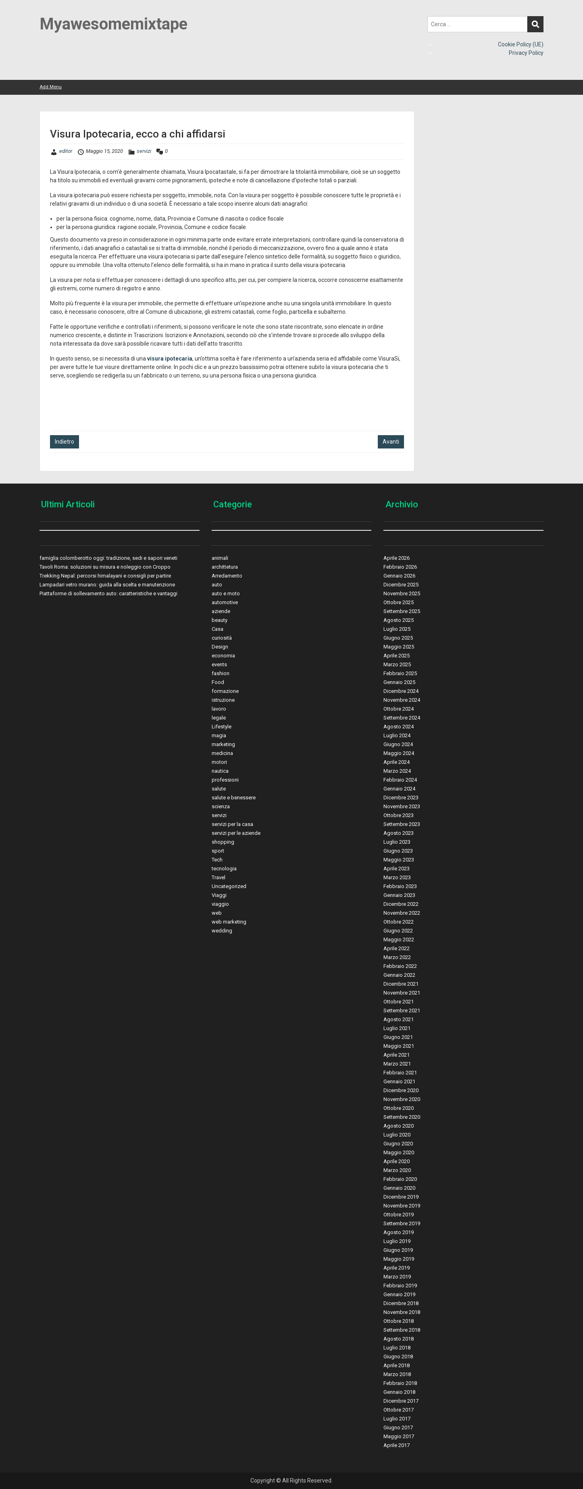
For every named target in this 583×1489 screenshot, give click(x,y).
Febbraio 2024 (400, 780)
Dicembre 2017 (401, 1401)
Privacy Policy (526, 53)
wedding (222, 931)
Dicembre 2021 (401, 984)
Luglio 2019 (396, 1241)
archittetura (225, 567)
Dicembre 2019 (401, 1197)
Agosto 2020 (398, 1126)
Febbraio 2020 (400, 1179)
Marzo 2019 (397, 1277)
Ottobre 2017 (398, 1410)
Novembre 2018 (401, 1312)
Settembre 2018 (401, 1330)
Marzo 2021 (397, 1064)
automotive (225, 602)
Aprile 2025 (396, 656)
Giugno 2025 (398, 638)
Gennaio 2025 (399, 682)
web (217, 913)
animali (220, 558)
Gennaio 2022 (399, 975)
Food (218, 682)
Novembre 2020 (401, 1099)
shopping (223, 842)
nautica (220, 771)
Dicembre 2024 (401, 691)
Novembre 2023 (401, 806)
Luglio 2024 (396, 735)
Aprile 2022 (396, 948)
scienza (221, 806)
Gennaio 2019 (399, 1294)
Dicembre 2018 (401, 1303)
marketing (223, 744)
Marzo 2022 (397, 957)
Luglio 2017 (396, 1419)
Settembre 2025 (401, 611)
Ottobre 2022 (398, 922)
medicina (222, 753)
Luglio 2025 (396, 629)
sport (218, 851)
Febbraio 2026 (400, 567)
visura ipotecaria (169, 358)
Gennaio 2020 (399, 1188)
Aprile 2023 (396, 868)
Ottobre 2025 (398, 602)
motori (219, 762)
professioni (225, 780)
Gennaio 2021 (399, 1081)
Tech (217, 860)
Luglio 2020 (396, 1135)
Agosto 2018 (398, 1339)
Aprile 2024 (396, 762)
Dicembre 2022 (401, 904)
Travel (218, 877)
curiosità (222, 638)
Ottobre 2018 (398, 1321)
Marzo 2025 (397, 664)
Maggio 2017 (398, 1436)
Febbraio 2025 (400, 673)
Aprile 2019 (396, 1268)
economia (223, 656)
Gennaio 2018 (399, 1392)
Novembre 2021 (401, 993)
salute (219, 789)
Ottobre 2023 (398, 815)
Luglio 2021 (396, 1028)
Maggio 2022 (398, 939)
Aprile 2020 (396, 1161)
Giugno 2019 (398, 1250)
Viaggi (219, 895)
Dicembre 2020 (401, 1090)
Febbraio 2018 (400, 1383)
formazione (225, 691)
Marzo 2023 (397, 877)
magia (219, 735)
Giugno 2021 (398, 1037)
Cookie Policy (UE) (520, 44)
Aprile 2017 (396, 1445)
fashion (220, 673)
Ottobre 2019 (398, 1215)
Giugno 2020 (398, 1144)
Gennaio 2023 (399, 895)
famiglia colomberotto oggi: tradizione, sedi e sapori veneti (108, 558)
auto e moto (226, 593)
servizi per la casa (232, 824)
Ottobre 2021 (398, 1002)
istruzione (223, 700)
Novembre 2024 (401, 700)
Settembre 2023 (401, 824)
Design (220, 647)
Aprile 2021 (396, 1055)
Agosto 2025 (398, 620)
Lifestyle (221, 727)
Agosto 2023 (398, 833)
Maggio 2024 (398, 753)
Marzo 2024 (397, 771)
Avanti (391, 441)
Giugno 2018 (398, 1356)
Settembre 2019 (401, 1223)
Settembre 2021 (401, 1010)
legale (219, 718)
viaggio (220, 904)
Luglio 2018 (396, 1348)
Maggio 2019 (398, 1259)
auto (217, 585)
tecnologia (224, 868)
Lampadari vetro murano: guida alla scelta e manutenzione (107, 585)
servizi (144, 151)
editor (65, 151)
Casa (217, 629)
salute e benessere (234, 798)
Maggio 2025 (398, 647)
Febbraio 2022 (400, 966)
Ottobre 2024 (398, 709)
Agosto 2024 (398, 727)
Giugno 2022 (398, 931)
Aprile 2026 (396, 558)
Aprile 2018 (396, 1365)
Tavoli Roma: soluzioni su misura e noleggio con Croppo (105, 567)
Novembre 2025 (401, 593)
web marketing (229, 922)
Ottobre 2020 (398, 1108)
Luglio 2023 (396, 842)
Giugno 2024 (398, 744)
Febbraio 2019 (400, 1286)
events (219, 664)
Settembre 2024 (401, 718)
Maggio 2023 (398, 860)
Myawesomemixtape (113, 24)
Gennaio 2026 (399, 576)
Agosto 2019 (398, 1232)
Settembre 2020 (401, 1117)
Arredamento (227, 576)
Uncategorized (229, 886)
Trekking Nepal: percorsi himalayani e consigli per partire (105, 576)
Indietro (64, 441)
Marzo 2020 (397, 1170)
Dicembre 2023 (401, 798)
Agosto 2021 (398, 1019)
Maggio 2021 (398, 1046)
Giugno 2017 (398, 1427)
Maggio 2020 (398, 1152)
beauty (219, 620)
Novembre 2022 (401, 913)
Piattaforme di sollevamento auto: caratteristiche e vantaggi (108, 593)
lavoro (219, 709)
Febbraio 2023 (400, 886)
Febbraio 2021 (400, 1073)
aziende (221, 611)
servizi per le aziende (236, 833)
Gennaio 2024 (399, 789)
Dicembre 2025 (401, 585)
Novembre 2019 (401, 1206)
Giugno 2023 (398, 851)
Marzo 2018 (397, 1374)
